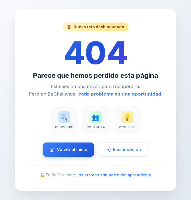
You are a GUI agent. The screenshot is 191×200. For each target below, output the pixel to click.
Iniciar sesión (123, 149)
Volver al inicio (68, 149)
